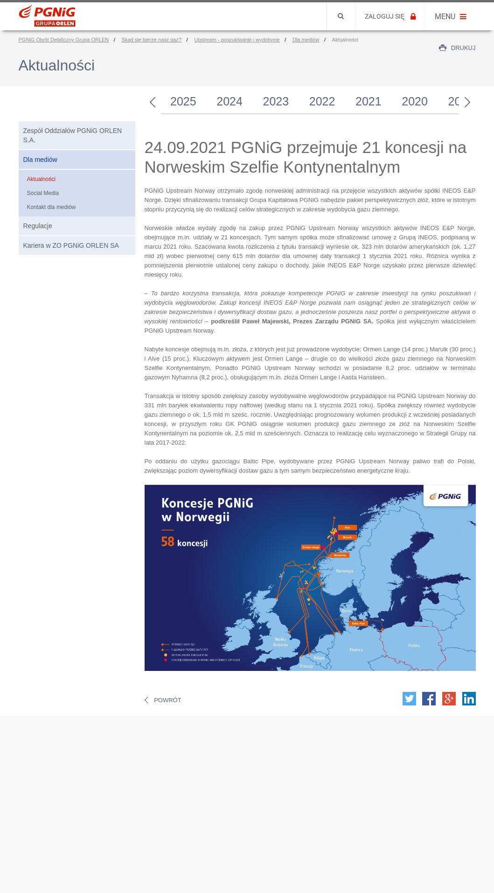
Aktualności (41, 179)
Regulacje (37, 226)
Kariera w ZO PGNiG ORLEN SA (71, 245)
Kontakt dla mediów (51, 207)
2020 (415, 101)
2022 (322, 101)
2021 (368, 101)
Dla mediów (40, 159)
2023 (276, 101)
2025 (183, 101)
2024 (229, 101)
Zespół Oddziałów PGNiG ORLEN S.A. (72, 135)
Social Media (43, 193)
